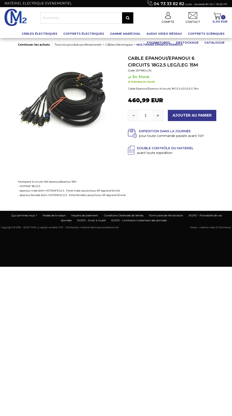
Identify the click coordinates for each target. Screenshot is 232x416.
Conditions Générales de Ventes (123, 215)
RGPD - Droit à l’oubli (91, 220)
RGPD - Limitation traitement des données (139, 220)
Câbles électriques (39, 33)
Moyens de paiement (84, 215)
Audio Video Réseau (164, 33)
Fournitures (158, 42)
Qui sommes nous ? (24, 215)
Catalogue (214, 42)
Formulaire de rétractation (166, 215)
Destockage (187, 42)
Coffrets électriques (83, 33)
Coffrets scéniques (206, 33)
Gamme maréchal (125, 33)
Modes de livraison (54, 215)
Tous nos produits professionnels (78, 44)
